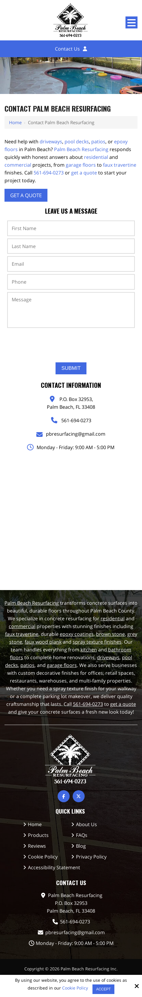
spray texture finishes (97, 642)
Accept (103, 989)
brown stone (110, 634)
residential (96, 157)
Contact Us (67, 48)
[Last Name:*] (70, 246)
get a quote (84, 172)
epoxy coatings (77, 634)
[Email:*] (70, 264)
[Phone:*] (70, 282)
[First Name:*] (70, 228)
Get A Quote (26, 195)
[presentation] (71, 343)
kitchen (88, 649)
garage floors (81, 165)
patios (98, 141)
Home (15, 122)
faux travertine (119, 165)
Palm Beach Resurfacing (81, 149)
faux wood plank (43, 642)
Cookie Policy (75, 988)
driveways (51, 141)
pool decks (77, 141)
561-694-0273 (49, 172)
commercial (18, 165)
